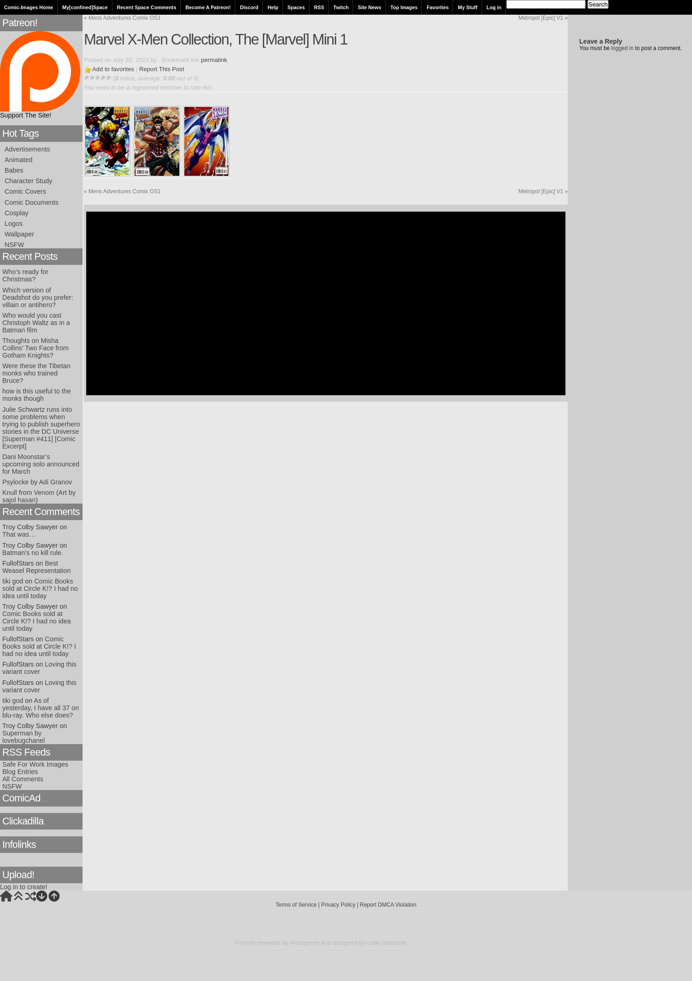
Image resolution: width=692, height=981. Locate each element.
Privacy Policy (338, 905)
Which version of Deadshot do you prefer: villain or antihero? (37, 297)
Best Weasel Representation (36, 567)
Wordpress (305, 942)
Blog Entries (20, 771)
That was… (19, 534)
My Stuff (467, 7)
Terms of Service (296, 905)
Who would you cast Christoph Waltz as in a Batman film (36, 323)
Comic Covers (25, 191)
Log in (494, 7)
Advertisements (27, 149)
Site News (369, 7)
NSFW (14, 244)
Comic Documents (32, 202)
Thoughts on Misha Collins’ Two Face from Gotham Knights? (35, 348)
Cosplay (16, 213)
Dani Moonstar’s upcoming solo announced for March (40, 464)
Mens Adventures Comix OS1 (122, 18)
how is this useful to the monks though (36, 394)
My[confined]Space (85, 7)
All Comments (23, 779)
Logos (13, 223)
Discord (249, 7)
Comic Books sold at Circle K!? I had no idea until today (40, 588)
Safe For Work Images (35, 764)
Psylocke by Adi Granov (37, 482)
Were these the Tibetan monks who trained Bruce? (36, 373)
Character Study (28, 181)
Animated (19, 159)
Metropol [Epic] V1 (543, 18)
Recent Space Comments (147, 7)
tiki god (12, 581)
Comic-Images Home (28, 7)
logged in (622, 48)
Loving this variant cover (39, 668)
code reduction (387, 942)
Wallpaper (19, 234)
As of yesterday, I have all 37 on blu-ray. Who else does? (40, 708)
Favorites (437, 7)
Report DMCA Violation (388, 905)
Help (272, 7)
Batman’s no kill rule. (32, 552)
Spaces (296, 7)
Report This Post (161, 69)
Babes (14, 170)
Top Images (403, 7)
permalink (214, 59)
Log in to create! (23, 887)
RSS (319, 7)
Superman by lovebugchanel (23, 736)
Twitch (341, 7)
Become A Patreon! (208, 7)
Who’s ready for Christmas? (25, 275)
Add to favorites (113, 69)
